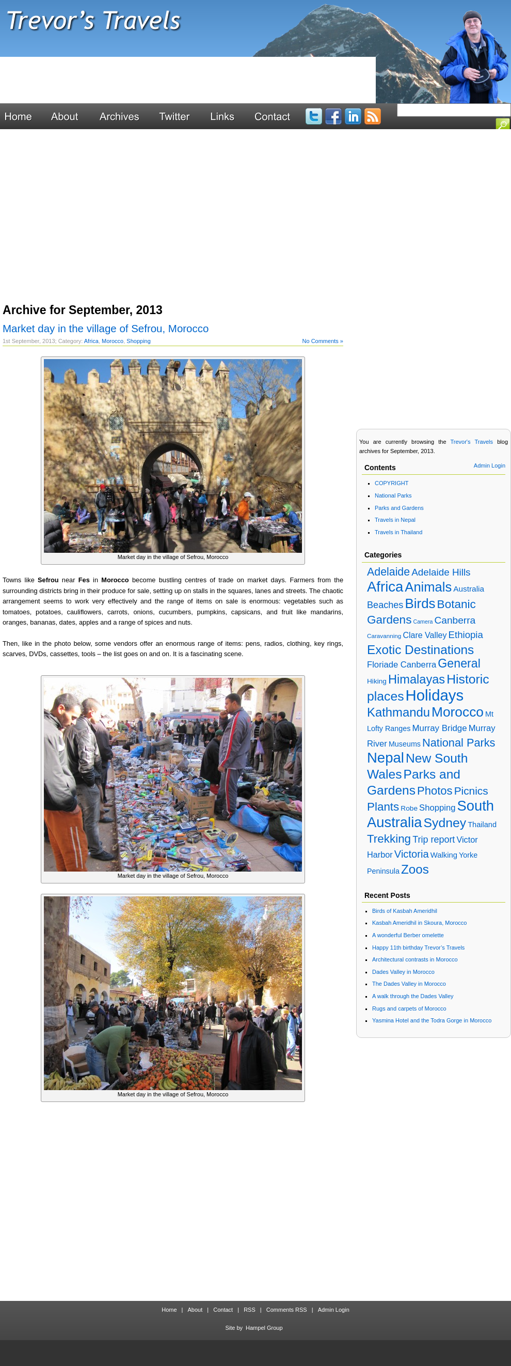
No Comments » (322, 341)
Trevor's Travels (255, 28)
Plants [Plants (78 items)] (383, 806)
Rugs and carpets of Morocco (409, 1008)
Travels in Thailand (398, 532)
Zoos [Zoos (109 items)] (415, 869)
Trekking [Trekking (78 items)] (389, 838)
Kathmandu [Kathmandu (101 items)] (398, 712)
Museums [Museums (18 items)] (405, 744)
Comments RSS (286, 1310)
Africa (91, 341)
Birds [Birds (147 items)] (420, 603)
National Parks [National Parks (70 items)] (458, 742)
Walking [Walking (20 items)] (443, 855)
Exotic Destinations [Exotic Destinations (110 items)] (420, 650)
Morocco (112, 341)
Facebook (333, 116)
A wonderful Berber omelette (408, 935)
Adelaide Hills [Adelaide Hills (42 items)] (440, 572)
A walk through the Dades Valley (413, 996)
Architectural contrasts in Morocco (415, 959)
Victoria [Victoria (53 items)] (411, 854)
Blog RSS (372, 116)
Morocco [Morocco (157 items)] (458, 712)
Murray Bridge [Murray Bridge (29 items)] (439, 728)
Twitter (180, 116)
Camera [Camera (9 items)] (423, 621)
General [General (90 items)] (459, 663)
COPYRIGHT (391, 483)
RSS (250, 1310)
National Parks (393, 495)
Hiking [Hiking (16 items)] (377, 681)
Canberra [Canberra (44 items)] (454, 620)
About (71, 116)
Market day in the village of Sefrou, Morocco (106, 328)
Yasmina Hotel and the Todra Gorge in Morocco (431, 1020)
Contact (278, 116)
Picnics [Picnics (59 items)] (471, 791)
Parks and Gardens (399, 508)
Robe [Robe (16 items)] (409, 808)
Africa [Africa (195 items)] (385, 587)
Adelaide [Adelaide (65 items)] (388, 572)
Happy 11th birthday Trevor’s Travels (418, 947)
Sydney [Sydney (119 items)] (445, 823)
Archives (125, 116)
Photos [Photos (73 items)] (435, 790)
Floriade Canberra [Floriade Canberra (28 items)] (401, 665)
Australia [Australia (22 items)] (468, 588)
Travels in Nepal (395, 520)
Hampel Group (264, 1328)
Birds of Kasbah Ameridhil (404, 911)
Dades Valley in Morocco (403, 972)
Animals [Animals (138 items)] (428, 587)
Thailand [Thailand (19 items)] (482, 824)
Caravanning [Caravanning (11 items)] (384, 635)
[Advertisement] (188, 80)
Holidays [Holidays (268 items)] (435, 695)
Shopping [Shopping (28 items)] (437, 808)
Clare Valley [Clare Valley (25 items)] (424, 635)
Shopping (138, 341)
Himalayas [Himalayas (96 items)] (416, 679)
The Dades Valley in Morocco (409, 984)
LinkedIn (353, 116)
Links (228, 116)
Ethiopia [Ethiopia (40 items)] (466, 634)
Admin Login (489, 465)
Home (23, 116)
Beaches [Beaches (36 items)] (385, 605)
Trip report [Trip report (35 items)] (433, 839)
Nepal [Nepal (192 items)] (385, 758)
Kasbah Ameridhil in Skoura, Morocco (419, 923)
